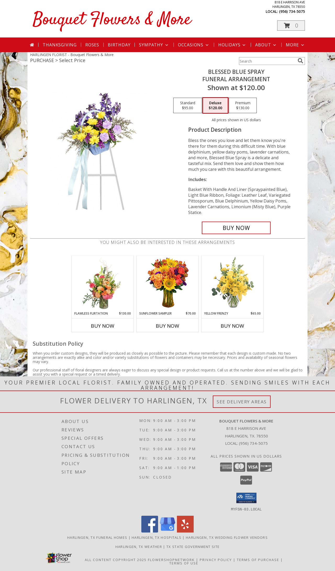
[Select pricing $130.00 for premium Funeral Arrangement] (242, 105)
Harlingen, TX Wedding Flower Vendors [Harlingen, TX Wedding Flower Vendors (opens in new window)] (227, 537)
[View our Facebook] (149, 530)
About (266, 45)
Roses (92, 45)
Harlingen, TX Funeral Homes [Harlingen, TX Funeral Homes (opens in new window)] (97, 537)
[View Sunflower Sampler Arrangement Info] (167, 283)
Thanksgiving (60, 45)
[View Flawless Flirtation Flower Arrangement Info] (103, 283)
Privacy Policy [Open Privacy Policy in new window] (216, 559)
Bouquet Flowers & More (112, 20)
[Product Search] (267, 61)
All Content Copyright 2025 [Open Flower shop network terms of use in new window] (116, 559)
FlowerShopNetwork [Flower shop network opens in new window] (171, 559)
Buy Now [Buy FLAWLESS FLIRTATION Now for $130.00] (102, 325)
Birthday (119, 45)
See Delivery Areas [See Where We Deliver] (242, 402)
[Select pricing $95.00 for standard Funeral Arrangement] (188, 105)
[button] (291, 25)
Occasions (194, 45)
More (295, 45)
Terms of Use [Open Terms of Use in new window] (183, 563)
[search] (300, 61)
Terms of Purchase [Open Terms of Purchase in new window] (258, 559)
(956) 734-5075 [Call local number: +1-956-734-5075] (292, 11)
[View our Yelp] (185, 530)
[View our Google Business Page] (167, 530)
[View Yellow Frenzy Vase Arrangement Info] (232, 283)
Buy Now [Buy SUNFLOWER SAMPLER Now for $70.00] (167, 325)
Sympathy (154, 45)
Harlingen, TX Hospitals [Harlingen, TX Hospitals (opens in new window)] (156, 537)
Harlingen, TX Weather (138, 546)
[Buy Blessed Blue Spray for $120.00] (236, 228)
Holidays (232, 45)
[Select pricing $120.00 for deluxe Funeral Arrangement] (215, 105)
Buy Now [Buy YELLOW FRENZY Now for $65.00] (232, 325)
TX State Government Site (193, 546)
